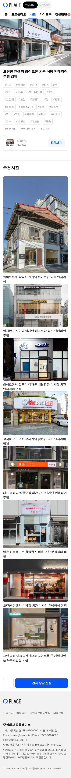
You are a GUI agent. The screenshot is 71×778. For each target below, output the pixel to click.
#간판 (56, 99)
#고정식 (34, 99)
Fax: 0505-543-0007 (14, 739)
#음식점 (20, 84)
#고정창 (9, 99)
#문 (55, 84)
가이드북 (45, 14)
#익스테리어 (35, 92)
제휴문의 (58, 712)
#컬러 (8, 121)
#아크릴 (34, 121)
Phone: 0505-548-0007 (45, 735)
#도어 (8, 92)
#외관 (33, 84)
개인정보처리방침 (40, 712)
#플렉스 (9, 106)
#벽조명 (54, 106)
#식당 (8, 84)
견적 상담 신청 (41, 683)
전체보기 (56, 142)
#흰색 (42, 114)
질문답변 (44, 4)
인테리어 (30, 4)
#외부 (19, 92)
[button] (65, 5)
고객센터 (8, 712)
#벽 (7, 114)
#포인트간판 (28, 128)
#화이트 (29, 114)
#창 (46, 99)
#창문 (50, 92)
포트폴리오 (18, 14)
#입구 (45, 84)
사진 (33, 14)
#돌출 (47, 121)
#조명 (41, 106)
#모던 (17, 114)
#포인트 (45, 128)
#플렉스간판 (26, 106)
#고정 (22, 99)
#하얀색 (55, 114)
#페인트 (20, 121)
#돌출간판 (10, 128)
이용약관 (21, 712)
